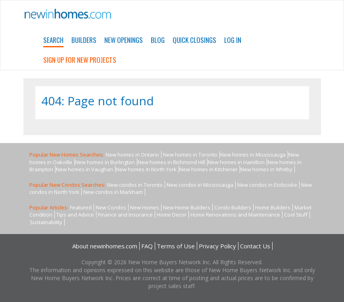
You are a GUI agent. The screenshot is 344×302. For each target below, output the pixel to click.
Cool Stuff (295, 214)
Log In (232, 40)
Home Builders (272, 207)
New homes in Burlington (105, 162)
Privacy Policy (217, 246)
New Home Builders (186, 207)
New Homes (144, 207)
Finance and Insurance (125, 214)
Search (53, 40)
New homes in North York (146, 169)
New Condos (111, 207)
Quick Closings (194, 40)
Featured (81, 207)
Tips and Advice (75, 214)
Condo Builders (232, 207)
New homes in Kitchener (208, 169)
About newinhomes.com (104, 246)
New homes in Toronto (190, 154)
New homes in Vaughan (84, 169)
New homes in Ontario (132, 154)
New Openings (123, 40)
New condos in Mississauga (200, 184)
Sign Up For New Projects (79, 60)
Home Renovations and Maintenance (235, 214)
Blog (158, 40)
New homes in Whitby (266, 169)
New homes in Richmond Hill (171, 162)
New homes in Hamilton (236, 162)
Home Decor (171, 214)
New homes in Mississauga (253, 154)
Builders (83, 40)
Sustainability (46, 222)
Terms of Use (176, 246)
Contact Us (255, 246)
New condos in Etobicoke (267, 184)
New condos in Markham (113, 192)
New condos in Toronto (135, 184)
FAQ (147, 246)
